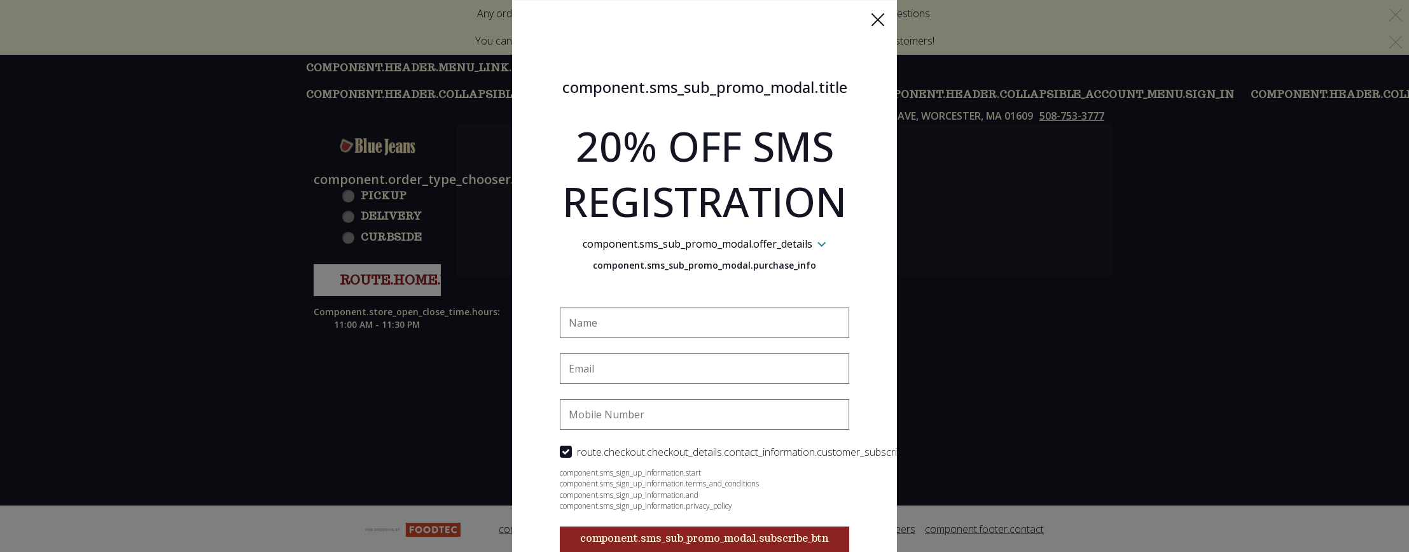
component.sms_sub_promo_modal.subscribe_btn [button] (704, 538)
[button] (877, 19)
